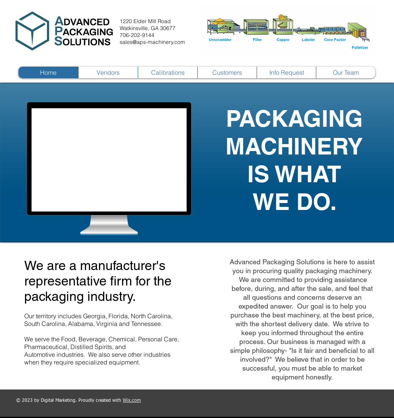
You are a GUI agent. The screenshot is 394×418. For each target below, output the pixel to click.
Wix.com (132, 400)
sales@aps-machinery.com (152, 42)
